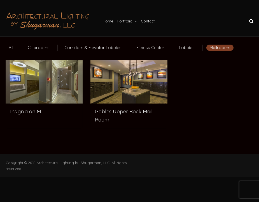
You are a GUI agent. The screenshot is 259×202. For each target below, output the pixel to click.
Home (108, 21)
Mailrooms (219, 47)
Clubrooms (39, 47)
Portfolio (124, 21)
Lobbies (187, 47)
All (11, 47)
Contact (148, 21)
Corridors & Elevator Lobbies (93, 47)
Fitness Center (150, 47)
